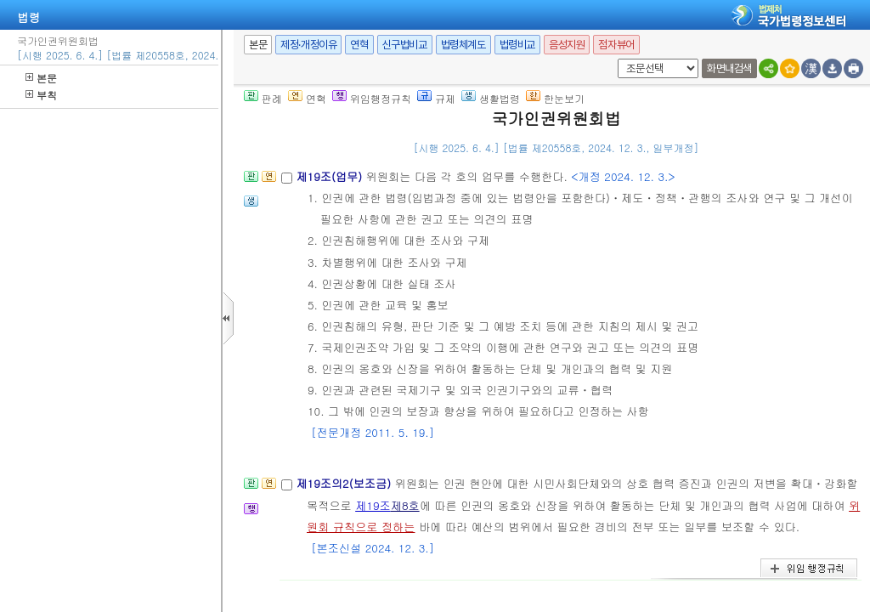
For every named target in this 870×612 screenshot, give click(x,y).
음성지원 (567, 44)
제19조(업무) (330, 176)
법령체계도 (463, 44)
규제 (436, 98)
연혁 (359, 44)
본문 (41, 78)
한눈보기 (555, 98)
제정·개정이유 (308, 44)
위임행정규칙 (371, 98)
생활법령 (490, 98)
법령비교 (517, 44)
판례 (263, 98)
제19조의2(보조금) (345, 483)
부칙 (41, 95)
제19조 (373, 505)
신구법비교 (404, 44)
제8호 (405, 505)
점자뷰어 (616, 44)
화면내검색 (729, 68)
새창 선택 (614, 59)
